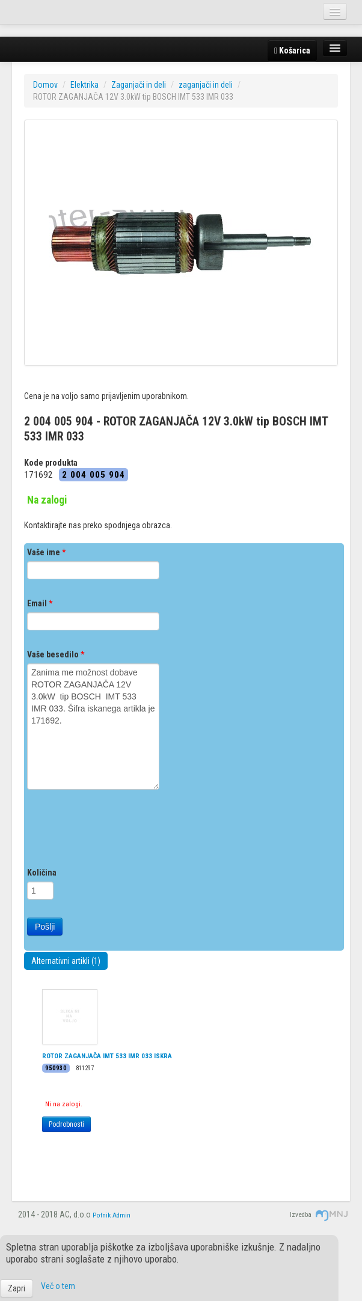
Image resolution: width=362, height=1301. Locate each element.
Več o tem (58, 1286)
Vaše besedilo (55, 654)
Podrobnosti (66, 1124)
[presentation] (118, 831)
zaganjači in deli (206, 85)
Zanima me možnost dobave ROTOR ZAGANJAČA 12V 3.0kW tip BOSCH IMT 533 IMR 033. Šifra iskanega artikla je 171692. (93, 726)
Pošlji (45, 926)
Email (39, 603)
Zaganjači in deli (138, 85)
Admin (121, 1215)
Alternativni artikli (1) (65, 961)
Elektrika (84, 85)
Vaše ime (46, 552)
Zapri (16, 1288)
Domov (45, 85)
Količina (42, 872)
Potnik (102, 1215)
